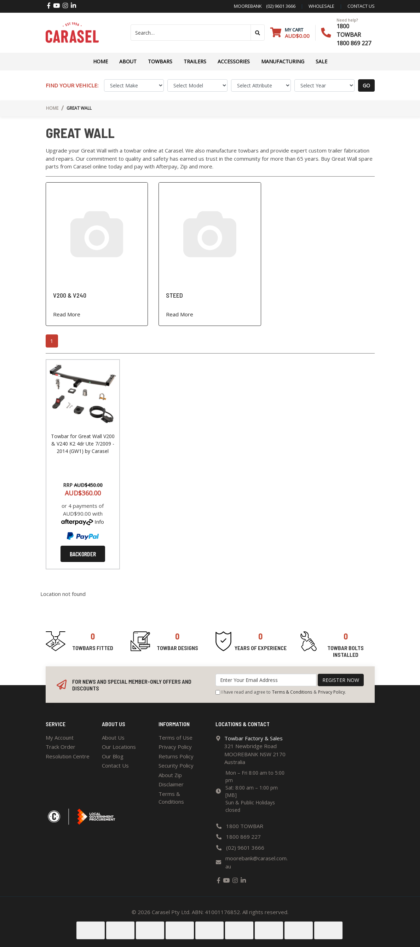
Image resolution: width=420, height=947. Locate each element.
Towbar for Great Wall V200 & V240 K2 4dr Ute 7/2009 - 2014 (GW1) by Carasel (83, 443)
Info (99, 521)
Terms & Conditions (292, 692)
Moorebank (248, 6)
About (128, 61)
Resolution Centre (68, 756)
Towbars (160, 61)
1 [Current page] (51, 340)
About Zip (170, 775)
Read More (66, 314)
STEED (174, 295)
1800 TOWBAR (244, 826)
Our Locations (119, 746)
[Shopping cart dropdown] (290, 32)
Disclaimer (171, 784)
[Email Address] (265, 680)
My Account (60, 737)
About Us (113, 737)
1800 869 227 (353, 43)
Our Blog (112, 756)
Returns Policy (176, 756)
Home (100, 61)
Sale (321, 61)
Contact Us (115, 765)
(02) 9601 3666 (278, 6)
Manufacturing (282, 61)
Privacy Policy (331, 692)
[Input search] (191, 32)
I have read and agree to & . (280, 692)
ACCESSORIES (234, 61)
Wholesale (321, 6)
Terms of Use (175, 737)
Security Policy (176, 765)
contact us (361, 6)
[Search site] (258, 32)
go (366, 85)
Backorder (83, 554)
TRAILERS (195, 61)
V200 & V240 (69, 295)
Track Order (60, 746)
